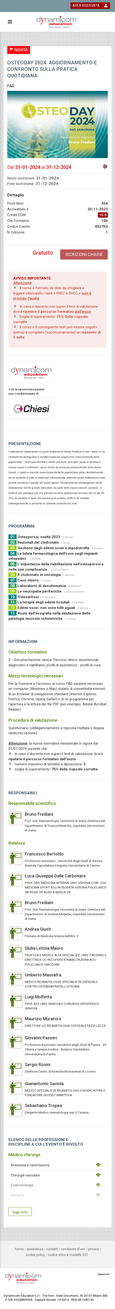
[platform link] (56, 21)
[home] (19, 1249)
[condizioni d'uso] (73, 1249)
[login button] (90, 5)
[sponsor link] (31, 408)
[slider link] (104, 1274)
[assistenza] (35, 1249)
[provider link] (31, 372)
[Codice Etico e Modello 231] (68, 1254)
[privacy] (93, 1249)
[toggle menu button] (9, 22)
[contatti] (52, 1249)
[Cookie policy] (35, 1254)
